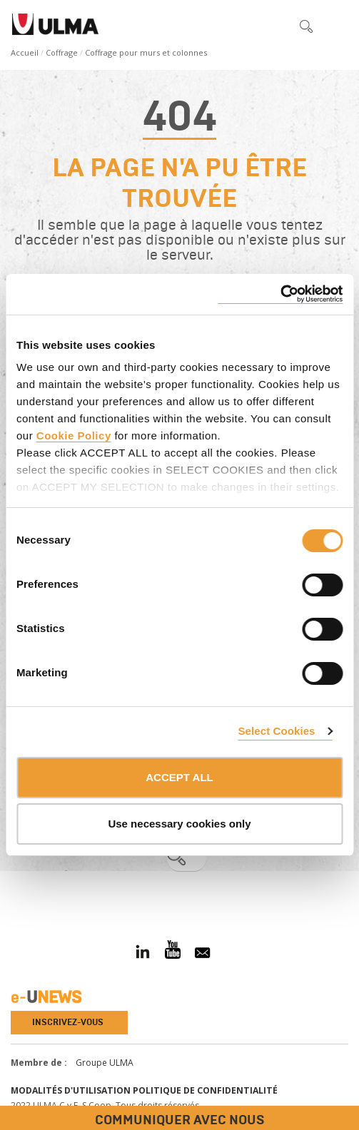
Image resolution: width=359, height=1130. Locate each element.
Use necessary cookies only (179, 824)
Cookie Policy (73, 435)
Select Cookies (276, 731)
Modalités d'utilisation (71, 1090)
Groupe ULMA (104, 1063)
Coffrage (62, 52)
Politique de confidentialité (205, 1090)
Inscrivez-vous (67, 1022)
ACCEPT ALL (179, 777)
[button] (276, 25)
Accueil (25, 52)
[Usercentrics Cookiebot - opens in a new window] (280, 294)
